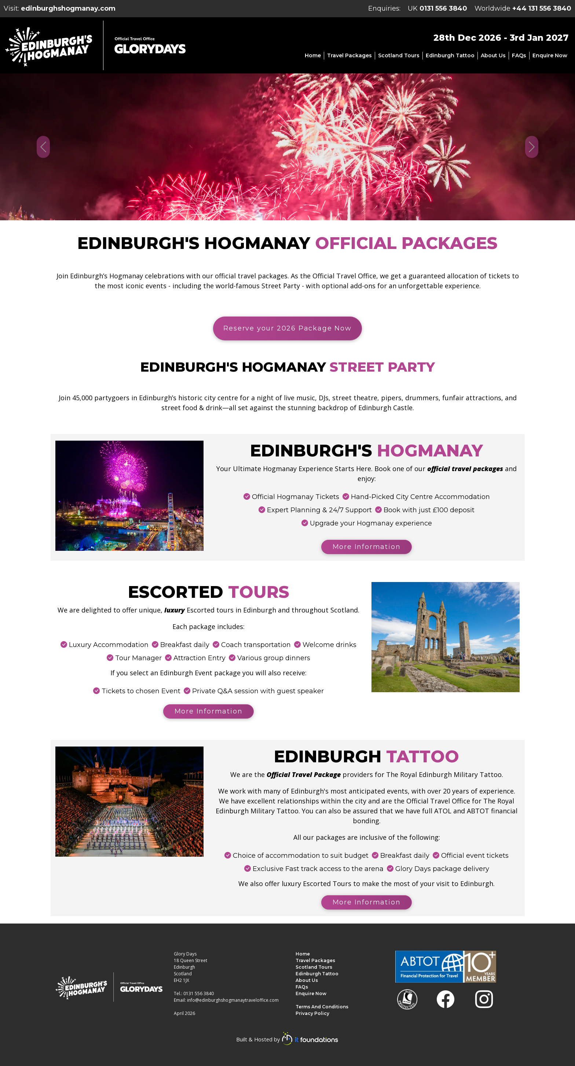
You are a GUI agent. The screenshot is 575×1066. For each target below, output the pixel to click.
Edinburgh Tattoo (450, 55)
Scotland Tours (399, 55)
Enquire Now (549, 55)
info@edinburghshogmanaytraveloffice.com (233, 1000)
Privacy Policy (312, 1013)
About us (493, 55)
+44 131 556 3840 (541, 8)
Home (313, 55)
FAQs (519, 55)
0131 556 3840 (443, 8)
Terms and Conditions (322, 1006)
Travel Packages (349, 55)
